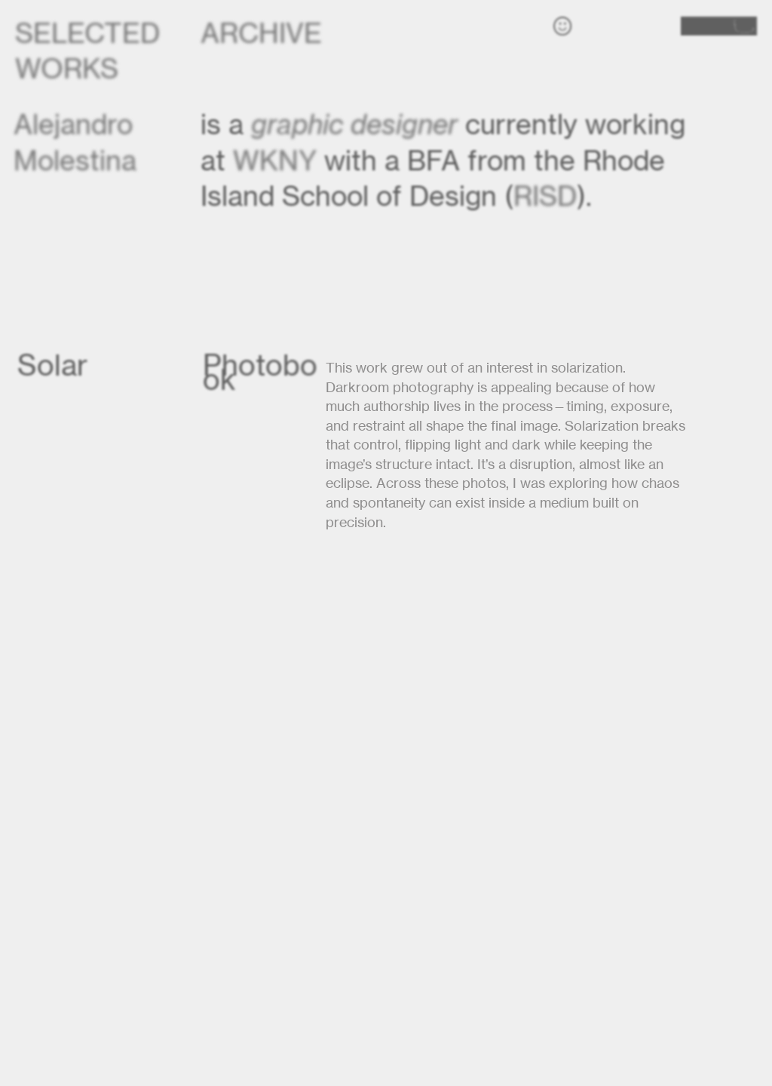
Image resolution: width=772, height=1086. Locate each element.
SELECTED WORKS (87, 50)
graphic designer (354, 124)
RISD (545, 196)
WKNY (275, 160)
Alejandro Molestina (78, 141)
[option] (385, 828)
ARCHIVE (261, 33)
